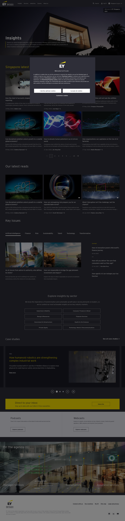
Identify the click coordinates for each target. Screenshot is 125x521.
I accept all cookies (76, 91)
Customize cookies (62, 95)
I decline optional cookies (48, 91)
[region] (62, 80)
